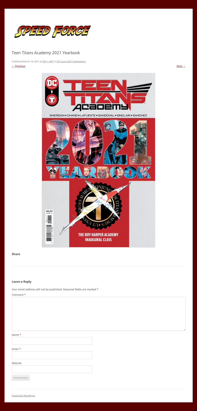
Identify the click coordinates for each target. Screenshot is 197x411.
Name (16, 335)
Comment (19, 294)
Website (17, 363)
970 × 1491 (48, 61)
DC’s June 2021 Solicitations (71, 61)
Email (16, 349)
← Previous (18, 66)
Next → (181, 66)
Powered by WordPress (23, 395)
